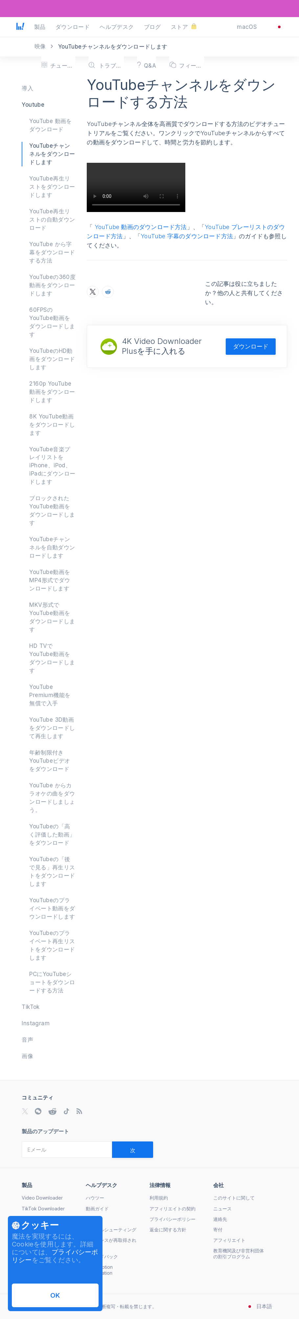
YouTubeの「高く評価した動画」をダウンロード (52, 834)
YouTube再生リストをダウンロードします (52, 186)
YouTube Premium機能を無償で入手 (49, 695)
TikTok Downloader (43, 1208)
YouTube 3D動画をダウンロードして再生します (52, 727)
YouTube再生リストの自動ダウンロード (52, 219)
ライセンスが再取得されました (111, 1243)
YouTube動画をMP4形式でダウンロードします (49, 580)
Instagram (36, 1023)
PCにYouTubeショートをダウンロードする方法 (52, 982)
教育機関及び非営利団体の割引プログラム (238, 1253)
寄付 (217, 1229)
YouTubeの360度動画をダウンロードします (52, 285)
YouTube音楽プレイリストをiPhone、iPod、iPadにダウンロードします (52, 465)
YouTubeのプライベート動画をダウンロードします (52, 908)
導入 (27, 88)
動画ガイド (97, 1208)
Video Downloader (42, 1198)
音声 (27, 1039)
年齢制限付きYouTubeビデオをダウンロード (49, 760)
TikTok (30, 1007)
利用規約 (159, 1198)
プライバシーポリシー (173, 1219)
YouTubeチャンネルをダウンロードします (52, 153)
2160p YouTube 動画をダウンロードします (52, 391)
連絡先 (220, 1219)
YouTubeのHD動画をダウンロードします (52, 359)
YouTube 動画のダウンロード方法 (140, 226)
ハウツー (95, 1198)
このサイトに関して (234, 1198)
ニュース (222, 1208)
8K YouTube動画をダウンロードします (52, 424)
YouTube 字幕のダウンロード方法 (187, 236)
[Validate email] (132, 1149)
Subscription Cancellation (99, 1270)
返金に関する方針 (168, 1229)
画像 (27, 1056)
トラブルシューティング (111, 1229)
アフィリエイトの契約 (173, 1208)
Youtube (33, 104)
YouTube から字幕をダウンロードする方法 (52, 252)
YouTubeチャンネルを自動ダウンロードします (52, 547)
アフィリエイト (229, 1240)
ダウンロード (250, 346)
